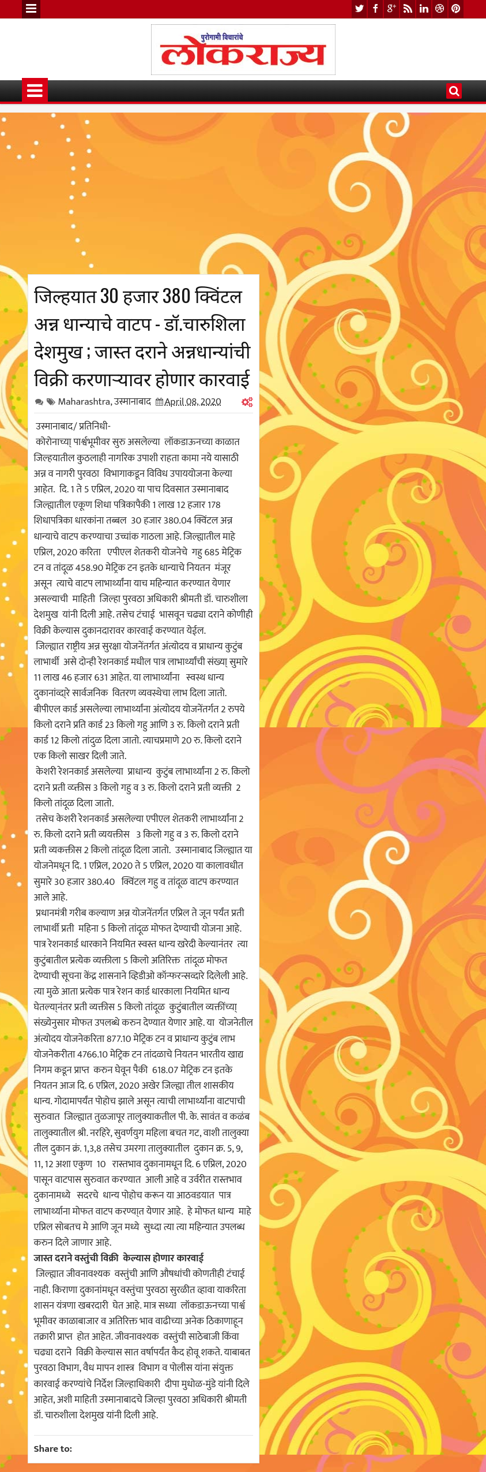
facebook (375, 9)
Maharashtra (84, 402)
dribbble (439, 9)
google (391, 9)
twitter (359, 9)
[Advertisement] (143, 193)
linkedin (423, 9)
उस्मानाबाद (132, 402)
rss (407, 9)
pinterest (456, 9)
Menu (31, 9)
